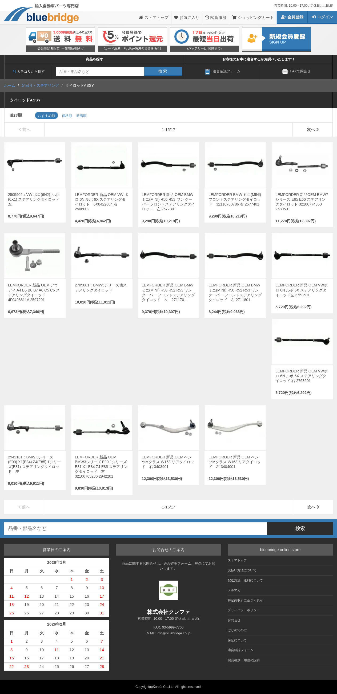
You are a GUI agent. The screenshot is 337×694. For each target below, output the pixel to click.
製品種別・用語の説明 (244, 660)
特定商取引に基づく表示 (245, 600)
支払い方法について (242, 570)
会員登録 (292, 17)
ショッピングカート (253, 17)
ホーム (9, 85)
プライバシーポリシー (244, 610)
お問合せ (234, 620)
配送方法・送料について (245, 580)
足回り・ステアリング (40, 85)
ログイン (322, 17)
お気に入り (186, 17)
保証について (237, 640)
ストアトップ (153, 17)
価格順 (67, 116)
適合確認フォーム (240, 650)
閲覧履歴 (215, 17)
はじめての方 (237, 630)
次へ (313, 129)
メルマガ (234, 590)
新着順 (81, 116)
